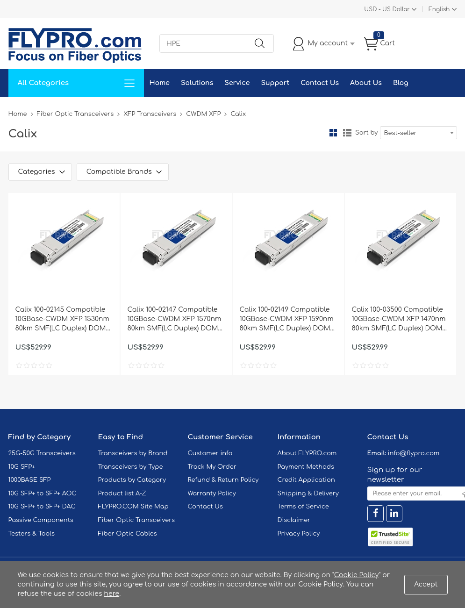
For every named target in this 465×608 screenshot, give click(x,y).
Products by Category (132, 480)
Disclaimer (294, 520)
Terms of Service (303, 506)
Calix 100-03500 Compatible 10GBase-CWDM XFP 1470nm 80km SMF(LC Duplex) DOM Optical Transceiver (399, 319)
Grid (333, 132)
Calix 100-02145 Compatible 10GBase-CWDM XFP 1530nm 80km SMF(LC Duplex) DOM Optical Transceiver (62, 319)
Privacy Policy (299, 533)
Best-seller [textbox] (400, 133)
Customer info (210, 453)
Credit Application (306, 480)
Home (160, 82)
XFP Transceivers (149, 114)
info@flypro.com (414, 453)
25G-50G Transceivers (42, 453)
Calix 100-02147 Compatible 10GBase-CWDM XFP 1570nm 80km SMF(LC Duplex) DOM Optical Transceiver (175, 319)
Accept (425, 584)
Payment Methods (306, 467)
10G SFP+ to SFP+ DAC (42, 506)
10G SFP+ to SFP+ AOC (42, 493)
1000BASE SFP (29, 480)
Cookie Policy (356, 575)
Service (237, 82)
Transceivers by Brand (133, 453)
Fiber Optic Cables (127, 533)
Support (275, 82)
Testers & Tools (31, 533)
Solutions (197, 82)
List (347, 132)
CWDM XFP (203, 114)
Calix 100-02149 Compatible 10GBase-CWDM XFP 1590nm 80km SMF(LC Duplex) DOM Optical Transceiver (287, 319)
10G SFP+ (22, 467)
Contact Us (319, 82)
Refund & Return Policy (223, 480)
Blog (400, 82)
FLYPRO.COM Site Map (133, 506)
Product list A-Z (122, 493)
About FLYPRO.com (307, 453)
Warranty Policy (212, 493)
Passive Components (40, 520)
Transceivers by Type (130, 467)
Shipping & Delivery (308, 493)
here (112, 593)
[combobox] (418, 132)
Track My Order (212, 467)
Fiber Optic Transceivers (75, 114)
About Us (366, 82)
